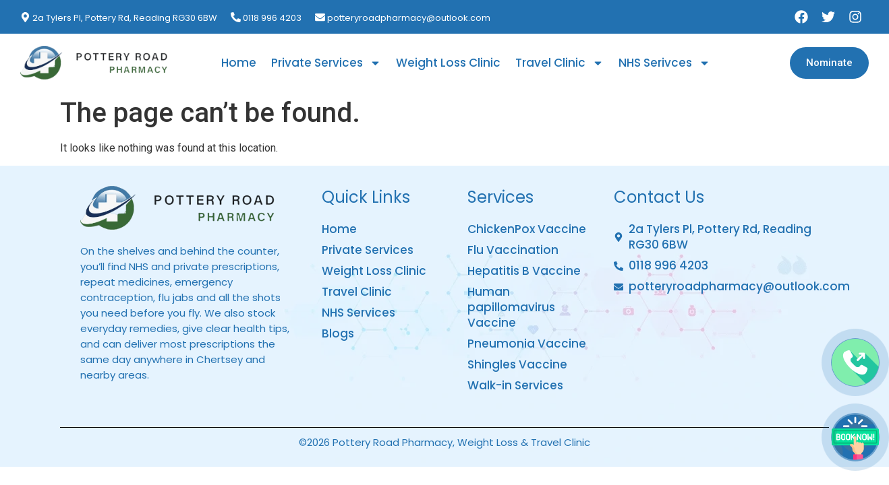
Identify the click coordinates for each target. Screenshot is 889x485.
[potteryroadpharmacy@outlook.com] (320, 17)
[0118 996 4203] (236, 17)
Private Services (326, 63)
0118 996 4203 (272, 17)
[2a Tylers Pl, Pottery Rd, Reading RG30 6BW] (25, 17)
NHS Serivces (664, 63)
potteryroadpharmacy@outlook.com (408, 17)
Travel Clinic (559, 63)
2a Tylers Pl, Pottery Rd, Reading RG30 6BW (124, 17)
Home (238, 63)
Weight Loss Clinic (448, 63)
